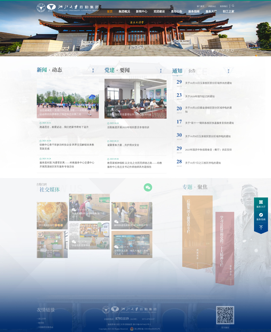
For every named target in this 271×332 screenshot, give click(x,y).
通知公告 (176, 11)
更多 (93, 74)
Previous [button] (40, 102)
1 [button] (213, 50)
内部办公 (212, 6)
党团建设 (159, 11)
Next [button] (94, 102)
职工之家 (228, 11)
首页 (110, 11)
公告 (192, 75)
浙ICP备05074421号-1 (142, 329)
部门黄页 (200, 6)
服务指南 (194, 11)
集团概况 (124, 11)
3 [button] (222, 50)
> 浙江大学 (41, 324)
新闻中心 (141, 11)
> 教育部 (40, 328)
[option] (135, 28)
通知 (177, 75)
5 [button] (232, 50)
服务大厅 (211, 11)
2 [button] (218, 50)
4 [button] (228, 50)
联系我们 (224, 6)
